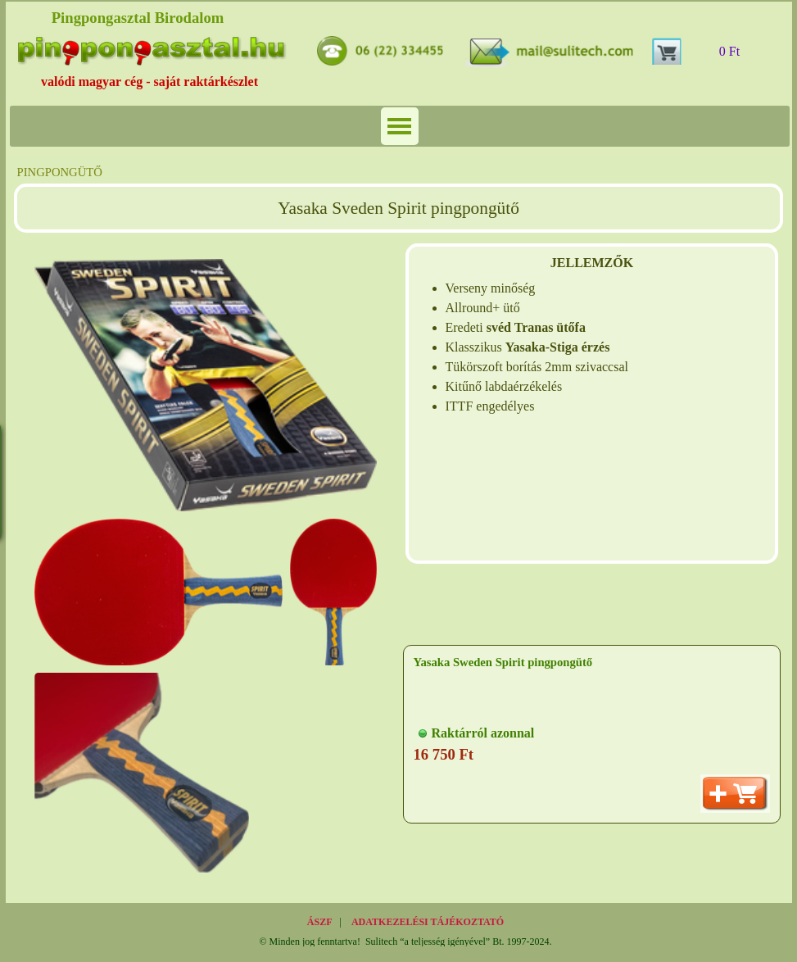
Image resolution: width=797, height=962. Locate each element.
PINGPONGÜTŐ (59, 172)
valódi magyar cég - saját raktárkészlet (149, 81)
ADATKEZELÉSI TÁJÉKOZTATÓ (427, 922)
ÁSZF (320, 922)
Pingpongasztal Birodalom (138, 17)
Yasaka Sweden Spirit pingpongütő (503, 662)
